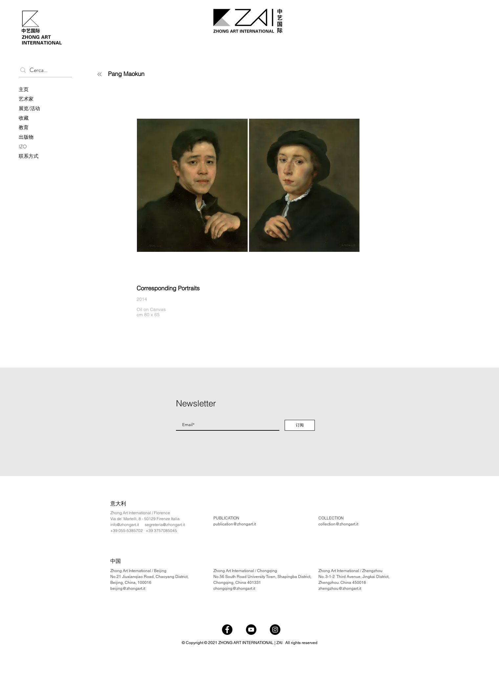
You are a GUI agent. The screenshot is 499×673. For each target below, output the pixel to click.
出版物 (26, 137)
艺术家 (26, 99)
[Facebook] (227, 629)
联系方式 (28, 156)
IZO (23, 146)
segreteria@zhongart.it (165, 524)
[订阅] (300, 425)
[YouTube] (251, 629)
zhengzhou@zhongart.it (339, 588)
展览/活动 (29, 108)
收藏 (24, 118)
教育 (24, 127)
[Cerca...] (44, 70)
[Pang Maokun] (146, 74)
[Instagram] (275, 629)
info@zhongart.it (124, 524)
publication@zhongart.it (234, 524)
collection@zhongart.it (338, 524)
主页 (24, 89)
